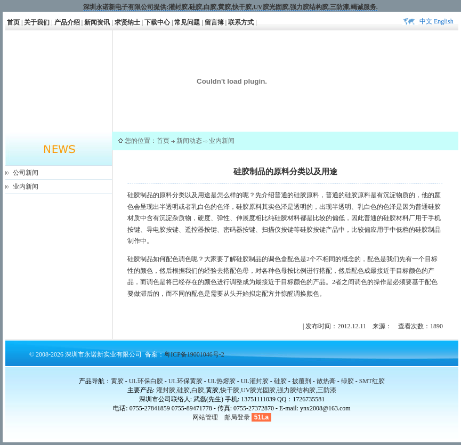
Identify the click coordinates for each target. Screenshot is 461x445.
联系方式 (241, 22)
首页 (13, 22)
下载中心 (157, 22)
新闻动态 (189, 140)
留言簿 (214, 22)
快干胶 (242, 7)
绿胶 (347, 381)
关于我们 (37, 22)
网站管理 (205, 417)
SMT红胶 (372, 381)
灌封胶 (178, 7)
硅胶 (195, 7)
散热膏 (326, 381)
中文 (425, 21)
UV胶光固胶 (270, 7)
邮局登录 (237, 417)
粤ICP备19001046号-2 (194, 354)
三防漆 (339, 7)
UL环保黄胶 (185, 381)
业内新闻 (25, 186)
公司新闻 (25, 172)
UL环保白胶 (146, 381)
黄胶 (117, 381)
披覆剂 (301, 381)
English (444, 21)
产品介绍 (67, 22)
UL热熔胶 (222, 381)
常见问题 (187, 22)
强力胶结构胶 (309, 7)
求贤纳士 (127, 22)
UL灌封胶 (255, 381)
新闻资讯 (97, 22)
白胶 (210, 7)
